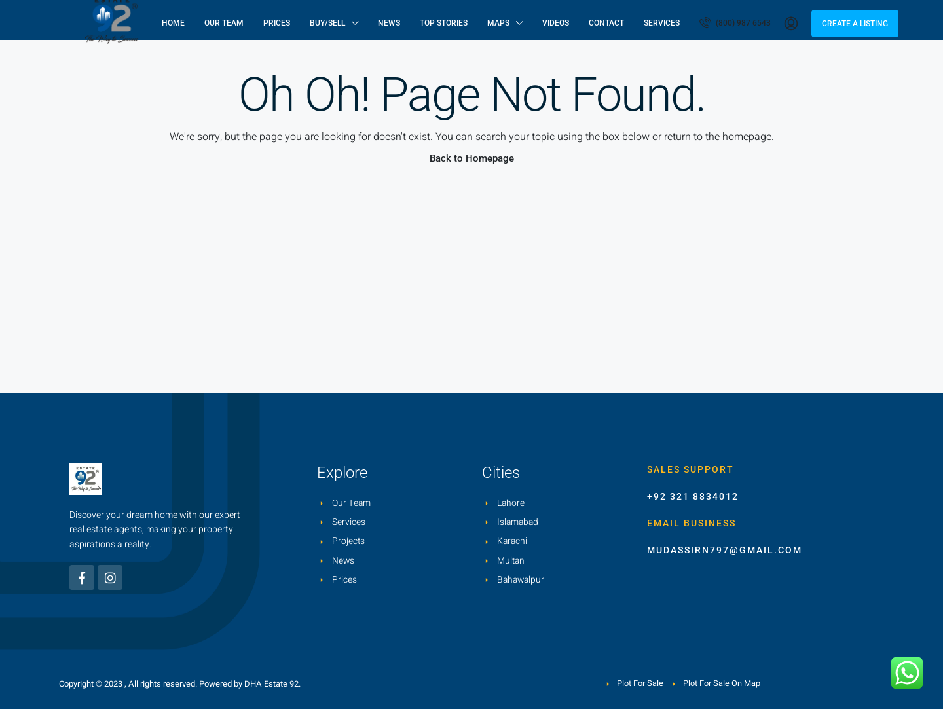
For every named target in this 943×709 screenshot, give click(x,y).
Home (173, 22)
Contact (606, 22)
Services (662, 22)
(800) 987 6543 (735, 22)
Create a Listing (855, 23)
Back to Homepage (472, 158)
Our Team (224, 22)
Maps (498, 22)
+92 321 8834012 (693, 496)
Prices (276, 22)
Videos (555, 22)
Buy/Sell (327, 22)
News (389, 22)
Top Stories (444, 22)
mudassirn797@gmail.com (724, 550)
